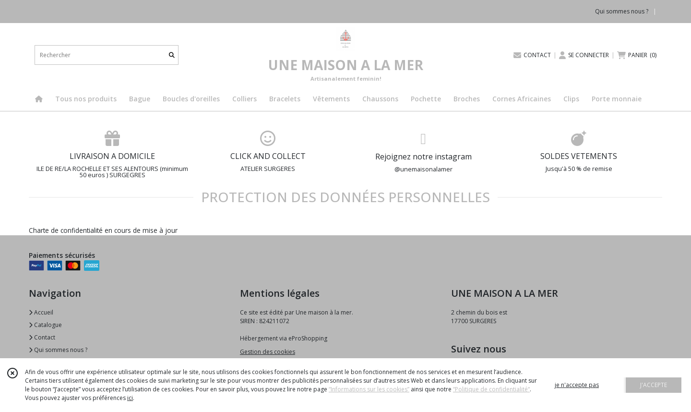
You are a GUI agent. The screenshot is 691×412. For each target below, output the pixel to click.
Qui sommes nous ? (58, 350)
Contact (42, 337)
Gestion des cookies (267, 352)
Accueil (41, 312)
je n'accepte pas (577, 385)
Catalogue (45, 325)
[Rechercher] (172, 55)
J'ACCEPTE (653, 385)
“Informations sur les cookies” (369, 389)
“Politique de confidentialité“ (491, 389)
